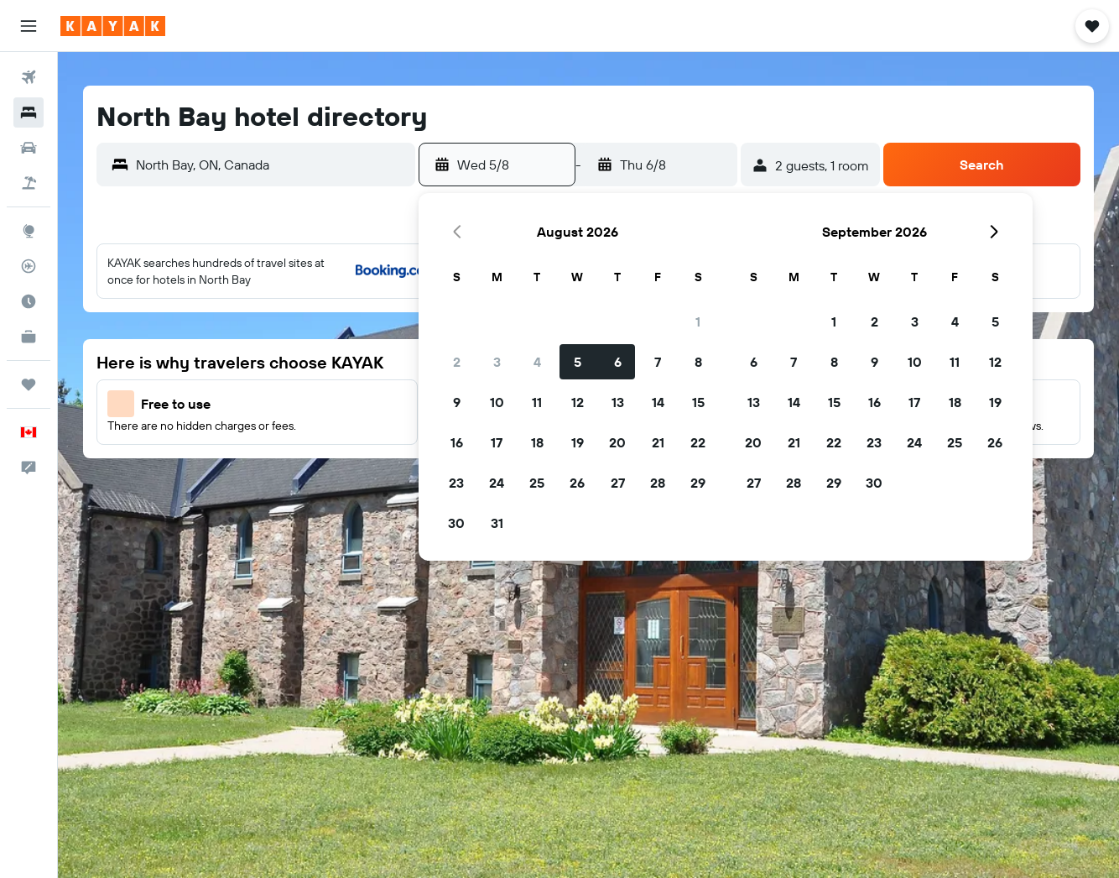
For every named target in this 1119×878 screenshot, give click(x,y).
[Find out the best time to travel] (28, 301)
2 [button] (457, 361)
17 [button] (496, 442)
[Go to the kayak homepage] (112, 26)
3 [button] (497, 361)
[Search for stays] (28, 112)
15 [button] (698, 402)
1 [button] (697, 321)
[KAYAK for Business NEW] (28, 336)
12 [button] (577, 402)
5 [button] (577, 361)
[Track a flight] (28, 266)
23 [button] (456, 482)
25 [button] (536, 482)
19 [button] (577, 442)
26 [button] (577, 482)
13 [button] (618, 402)
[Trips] (28, 384)
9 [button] (457, 402)
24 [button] (496, 482)
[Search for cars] (28, 148)
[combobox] (271, 164)
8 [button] (698, 361)
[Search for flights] (28, 77)
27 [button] (618, 482)
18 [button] (537, 442)
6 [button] (618, 361)
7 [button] (657, 361)
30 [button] (456, 523)
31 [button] (497, 523)
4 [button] (537, 361)
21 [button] (658, 442)
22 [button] (697, 442)
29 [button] (697, 482)
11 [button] (537, 402)
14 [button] (658, 402)
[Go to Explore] (28, 231)
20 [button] (617, 442)
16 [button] (456, 442)
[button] (28, 26)
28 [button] (657, 482)
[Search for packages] (28, 183)
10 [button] (497, 402)
